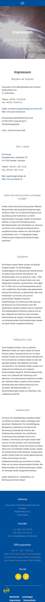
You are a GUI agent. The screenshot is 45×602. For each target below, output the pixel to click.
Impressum (15, 600)
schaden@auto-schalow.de (24, 536)
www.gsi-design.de (14, 179)
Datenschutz (29, 600)
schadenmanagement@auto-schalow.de (25, 109)
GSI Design (6, 154)
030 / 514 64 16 (24, 532)
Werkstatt (14, 597)
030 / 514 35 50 (24, 529)
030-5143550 (34, 560)
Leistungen (27, 597)
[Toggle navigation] (22, 3)
